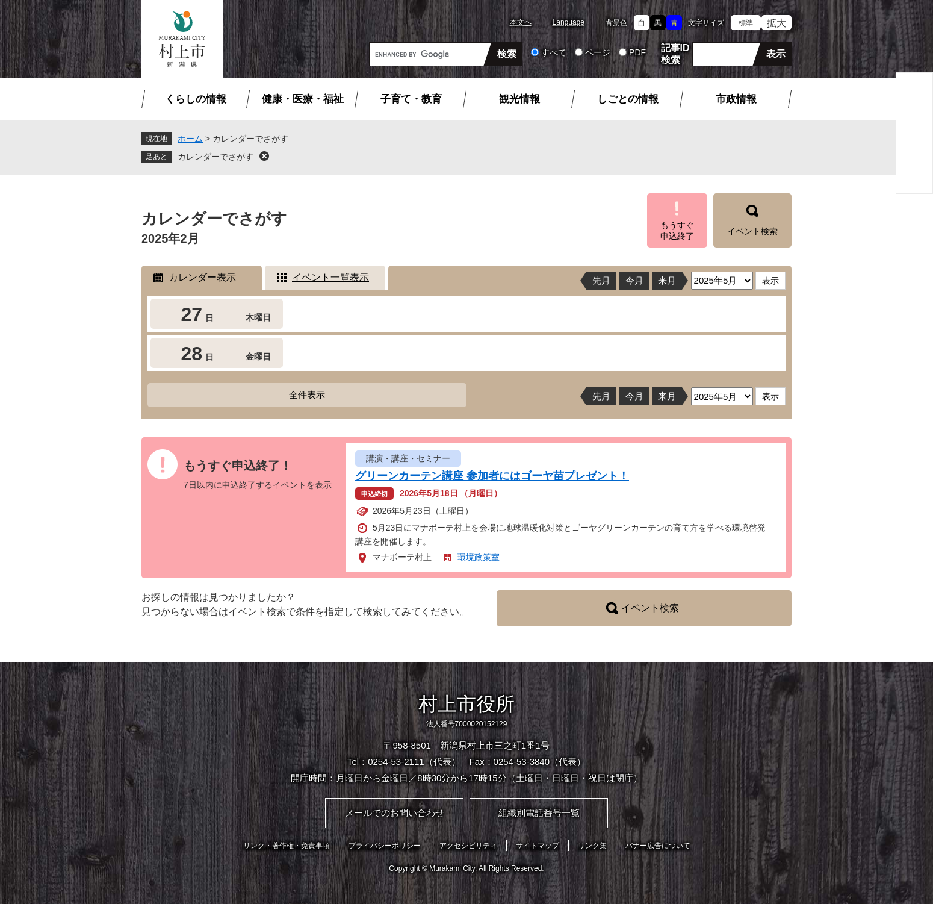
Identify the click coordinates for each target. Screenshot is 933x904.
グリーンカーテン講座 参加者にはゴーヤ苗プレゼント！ (492, 476)
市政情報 (736, 99)
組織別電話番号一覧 (539, 813)
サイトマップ (537, 845)
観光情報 (519, 99)
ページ (597, 52)
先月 (601, 280)
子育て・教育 (411, 99)
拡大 (776, 23)
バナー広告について (657, 845)
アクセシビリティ (468, 845)
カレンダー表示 (202, 277)
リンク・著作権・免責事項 (286, 845)
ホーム (190, 138)
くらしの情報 (195, 99)
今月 (634, 280)
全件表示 (307, 395)
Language (568, 22)
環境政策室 (478, 557)
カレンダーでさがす (215, 156)
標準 (746, 23)
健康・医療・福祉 (303, 99)
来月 (667, 280)
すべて (553, 52)
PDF (637, 52)
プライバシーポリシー (385, 845)
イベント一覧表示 (330, 277)
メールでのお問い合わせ (394, 813)
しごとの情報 (628, 99)
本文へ (521, 22)
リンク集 (592, 845)
